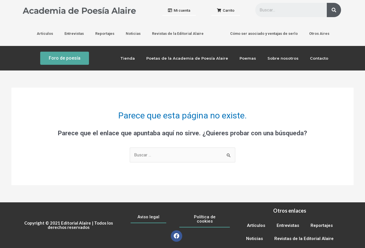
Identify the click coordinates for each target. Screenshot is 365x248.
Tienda (127, 58)
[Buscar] (334, 10)
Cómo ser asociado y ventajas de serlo (264, 33)
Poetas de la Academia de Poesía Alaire (187, 58)
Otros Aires (319, 33)
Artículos (45, 33)
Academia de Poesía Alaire (81, 10)
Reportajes (104, 33)
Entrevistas (74, 33)
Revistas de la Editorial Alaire (178, 33)
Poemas (248, 58)
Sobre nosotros (283, 58)
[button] (179, 11)
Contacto (319, 58)
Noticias (133, 33)
